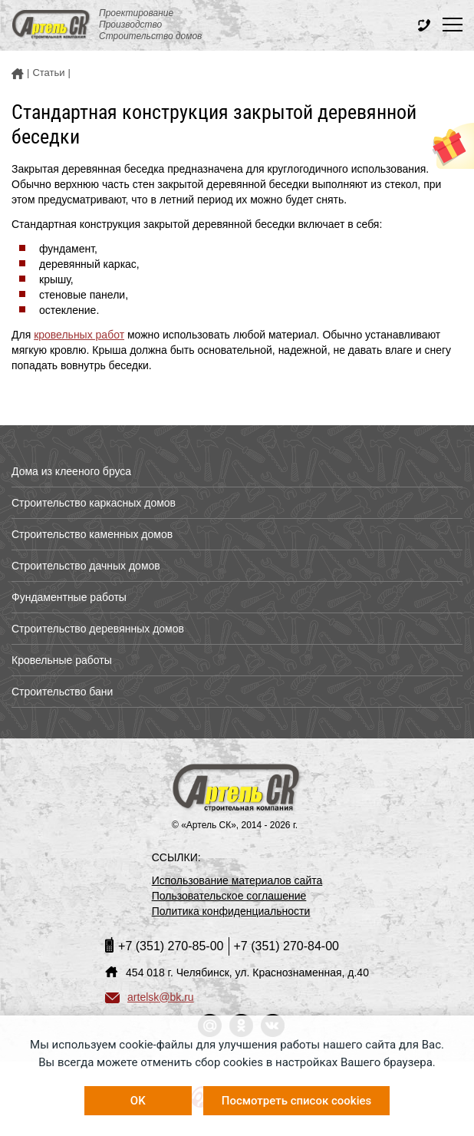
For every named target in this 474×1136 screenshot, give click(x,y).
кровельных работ (79, 335)
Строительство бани (62, 691)
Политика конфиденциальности (231, 911)
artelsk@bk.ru (149, 997)
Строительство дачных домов (86, 566)
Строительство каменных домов (92, 534)
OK (138, 1101)
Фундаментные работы (69, 597)
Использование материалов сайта (237, 880)
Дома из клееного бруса (71, 471)
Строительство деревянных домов (98, 628)
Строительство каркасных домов (94, 503)
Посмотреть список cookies (296, 1101)
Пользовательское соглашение (229, 896)
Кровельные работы (62, 660)
